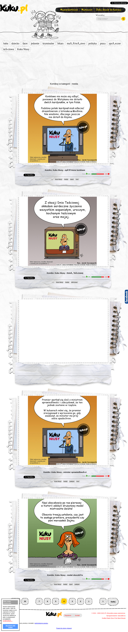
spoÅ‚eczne (115, 43)
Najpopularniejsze (69, 10)
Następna (113, 601)
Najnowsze (87, 10)
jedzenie (35, 43)
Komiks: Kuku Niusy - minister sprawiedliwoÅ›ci (65, 472)
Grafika (104, 618)
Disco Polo (114, 618)
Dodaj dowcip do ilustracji (108, 10)
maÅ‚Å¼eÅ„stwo (76, 43)
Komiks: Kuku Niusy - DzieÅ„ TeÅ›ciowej (65, 273)
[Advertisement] (64, 66)
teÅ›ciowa (9, 49)
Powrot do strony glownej (64, 628)
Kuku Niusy (24, 49)
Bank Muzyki (121, 618)
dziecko (16, 43)
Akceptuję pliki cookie (10, 626)
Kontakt (77, 615)
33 (25, 601)
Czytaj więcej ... (7, 620)
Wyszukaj (107, 15)
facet (26, 43)
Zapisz (63, 16)
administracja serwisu (41, 623)
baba (6, 43)
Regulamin (68, 615)
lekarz (61, 43)
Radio (108, 618)
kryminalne (49, 43)
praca (103, 43)
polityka (93, 43)
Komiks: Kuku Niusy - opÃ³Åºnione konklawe (65, 170)
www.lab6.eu (121, 615)
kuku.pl (14, 9)
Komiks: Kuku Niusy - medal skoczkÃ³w (65, 575)
